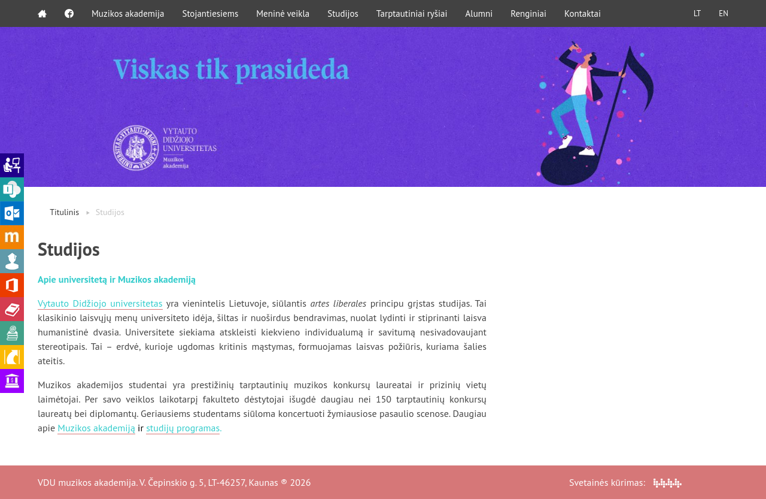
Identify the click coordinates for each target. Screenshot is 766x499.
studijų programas (183, 428)
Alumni (479, 13)
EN (723, 13)
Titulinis (64, 212)
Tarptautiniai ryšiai (412, 13)
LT (697, 13)
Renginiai (528, 13)
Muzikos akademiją (96, 428)
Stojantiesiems (210, 13)
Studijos (342, 13)
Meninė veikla (282, 13)
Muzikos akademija (128, 13)
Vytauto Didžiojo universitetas (100, 303)
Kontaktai (582, 13)
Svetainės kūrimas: (625, 482)
